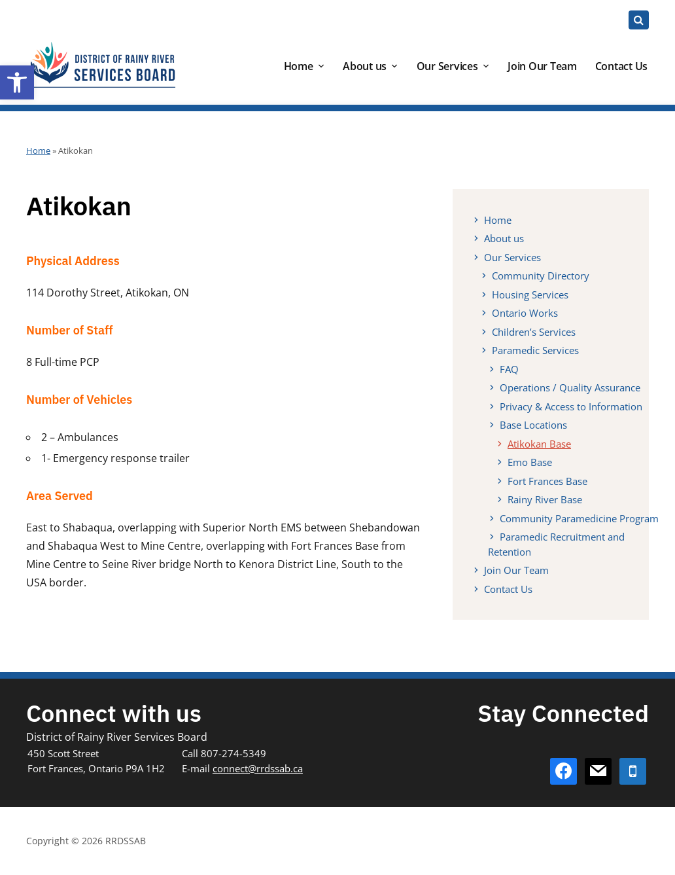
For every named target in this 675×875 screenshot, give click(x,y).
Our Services (447, 66)
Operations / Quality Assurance (570, 387)
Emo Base (530, 462)
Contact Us (621, 66)
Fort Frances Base (547, 481)
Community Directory (540, 275)
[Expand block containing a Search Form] (639, 19)
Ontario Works (525, 312)
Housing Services (530, 294)
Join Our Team (542, 66)
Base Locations (533, 424)
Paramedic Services (535, 350)
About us (365, 66)
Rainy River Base (545, 499)
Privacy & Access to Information (571, 406)
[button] (17, 82)
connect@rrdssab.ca (258, 768)
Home (298, 66)
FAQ (509, 369)
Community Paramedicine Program (579, 518)
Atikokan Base (539, 443)
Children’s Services (534, 331)
